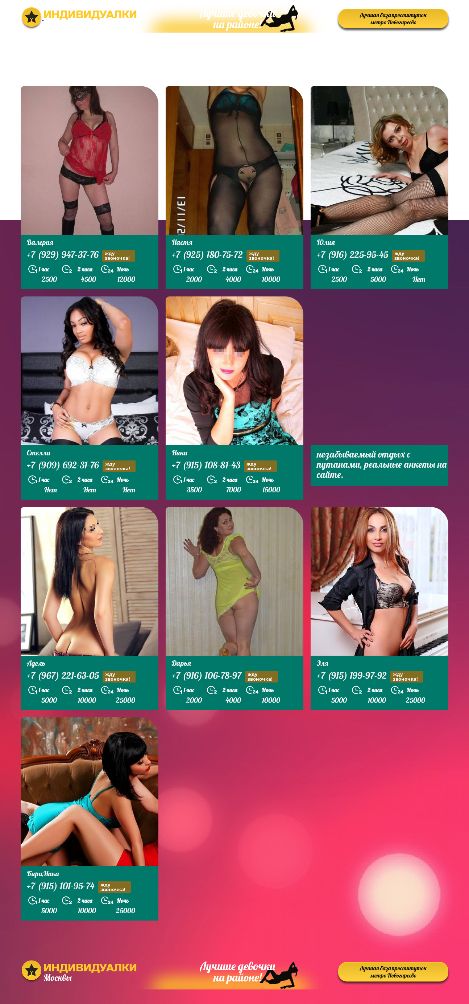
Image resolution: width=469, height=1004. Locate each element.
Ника (179, 452)
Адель (36, 663)
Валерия (40, 242)
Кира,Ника (43, 873)
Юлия (326, 242)
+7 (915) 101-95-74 (79, 887)
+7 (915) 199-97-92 (370, 677)
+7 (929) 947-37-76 (81, 256)
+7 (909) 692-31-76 (81, 466)
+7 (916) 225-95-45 (371, 256)
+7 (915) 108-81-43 (224, 466)
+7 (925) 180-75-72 (225, 256)
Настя (182, 242)
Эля (322, 663)
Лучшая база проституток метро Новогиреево (393, 18)
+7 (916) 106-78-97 (225, 677)
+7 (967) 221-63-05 (81, 677)
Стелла (38, 452)
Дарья (181, 663)
